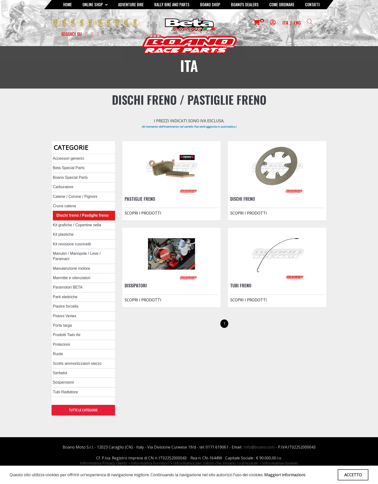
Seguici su (71, 34)
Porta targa (62, 325)
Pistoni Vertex (64, 316)
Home (67, 4)
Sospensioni (63, 382)
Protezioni (61, 344)
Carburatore (63, 187)
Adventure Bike (131, 4)
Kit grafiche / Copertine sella (77, 225)
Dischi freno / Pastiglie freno (82, 215)
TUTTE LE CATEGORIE (83, 410)
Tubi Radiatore (65, 392)
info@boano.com (259, 447)
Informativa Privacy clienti (103, 463)
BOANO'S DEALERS (245, 4)
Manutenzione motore (71, 268)
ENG (297, 23)
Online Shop (95, 4)
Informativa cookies (280, 463)
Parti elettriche (65, 297)
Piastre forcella (65, 306)
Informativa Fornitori (150, 463)
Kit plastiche (63, 234)
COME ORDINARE (281, 4)
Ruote (58, 354)
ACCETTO (353, 474)
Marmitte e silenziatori (71, 278)
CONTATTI (312, 4)
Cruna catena (64, 206)
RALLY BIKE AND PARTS (171, 4)
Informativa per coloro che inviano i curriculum (215, 463)
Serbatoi (60, 373)
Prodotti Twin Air (67, 335)
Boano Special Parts (70, 177)
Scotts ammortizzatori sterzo (77, 363)
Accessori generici (68, 158)
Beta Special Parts (69, 168)
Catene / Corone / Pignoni (75, 196)
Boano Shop (210, 4)
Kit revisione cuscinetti (72, 244)
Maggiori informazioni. (285, 474)
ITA (285, 23)
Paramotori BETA (67, 287)
